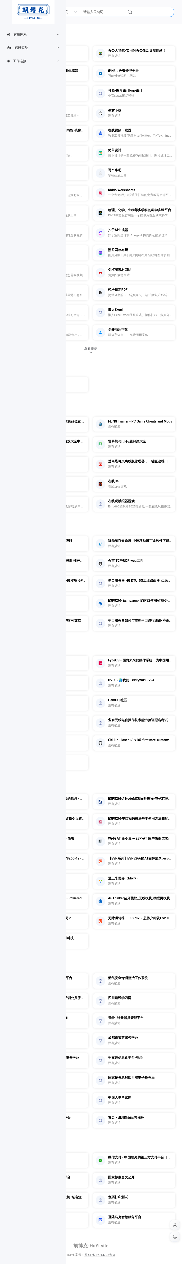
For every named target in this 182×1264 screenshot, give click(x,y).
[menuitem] (33, 34)
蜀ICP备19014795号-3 (99, 1255)
